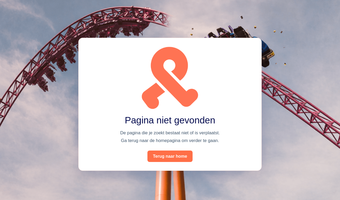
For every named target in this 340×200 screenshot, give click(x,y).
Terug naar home (170, 156)
